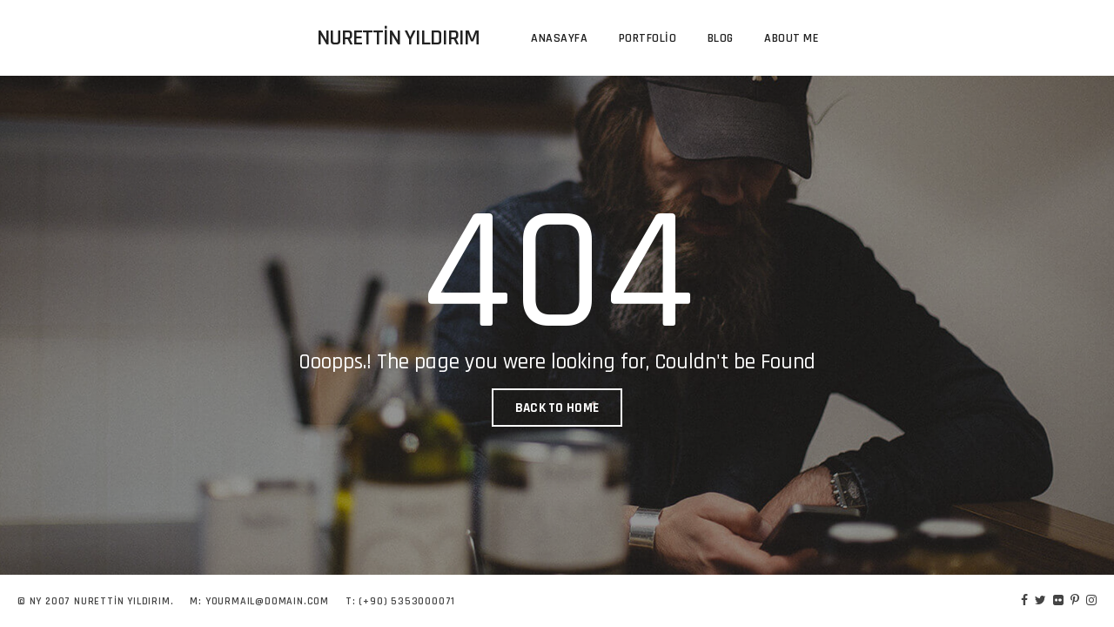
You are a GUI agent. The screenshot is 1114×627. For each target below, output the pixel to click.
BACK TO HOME (557, 408)
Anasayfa (559, 38)
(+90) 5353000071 (407, 601)
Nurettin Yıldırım (398, 38)
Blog (721, 38)
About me (791, 38)
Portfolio (648, 38)
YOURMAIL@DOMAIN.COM (267, 601)
